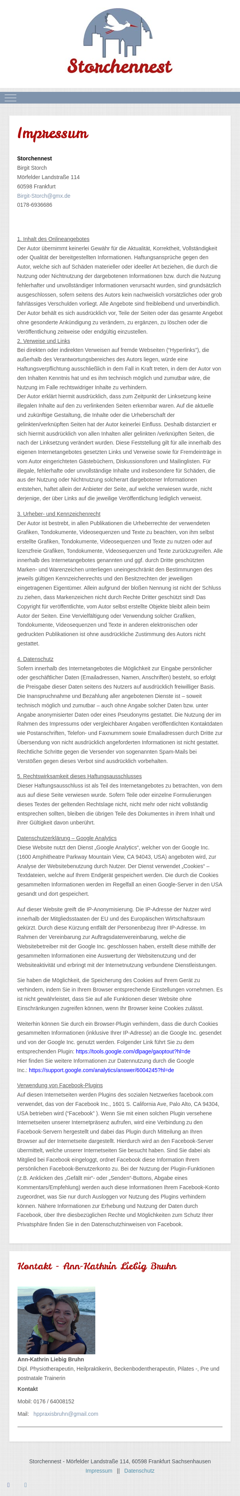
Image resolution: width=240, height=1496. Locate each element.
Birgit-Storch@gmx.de (43, 196)
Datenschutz (139, 1471)
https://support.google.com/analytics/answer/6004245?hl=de (101, 1070)
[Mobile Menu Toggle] (10, 98)
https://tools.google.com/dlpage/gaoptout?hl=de (133, 1051)
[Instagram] (26, 1485)
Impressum (101, 1471)
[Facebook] (8, 1485)
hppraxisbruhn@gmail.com (65, 1414)
